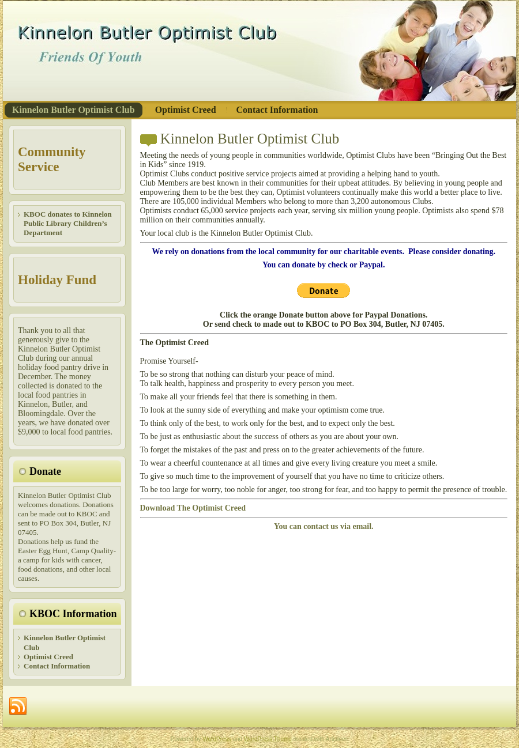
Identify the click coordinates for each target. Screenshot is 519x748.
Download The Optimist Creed (193, 508)
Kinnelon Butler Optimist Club (249, 138)
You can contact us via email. (324, 526)
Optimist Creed (48, 656)
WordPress (216, 739)
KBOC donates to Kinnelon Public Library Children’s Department (68, 223)
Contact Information (57, 666)
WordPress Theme (268, 739)
